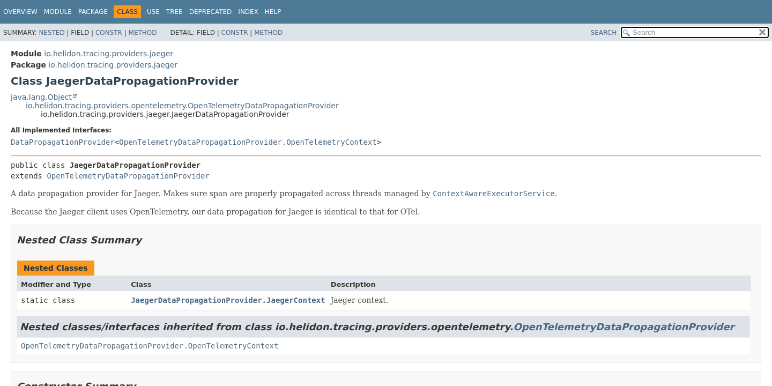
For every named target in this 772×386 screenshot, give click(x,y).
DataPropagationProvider (63, 142)
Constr (108, 32)
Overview (20, 12)
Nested (51, 32)
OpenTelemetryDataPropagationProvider (128, 176)
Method (143, 32)
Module (58, 12)
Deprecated (210, 12)
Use (153, 12)
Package (93, 12)
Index (248, 12)
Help (273, 12)
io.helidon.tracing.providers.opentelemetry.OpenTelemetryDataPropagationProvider (182, 105)
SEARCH (604, 32)
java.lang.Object (41, 97)
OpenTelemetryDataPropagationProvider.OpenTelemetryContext (247, 142)
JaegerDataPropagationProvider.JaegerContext (228, 300)
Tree (174, 12)
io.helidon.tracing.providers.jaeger (108, 53)
